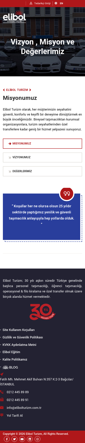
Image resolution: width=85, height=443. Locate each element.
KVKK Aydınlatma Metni (19, 345)
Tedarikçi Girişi (40, 3)
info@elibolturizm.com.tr (24, 408)
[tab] (42, 144)
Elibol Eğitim (11, 352)
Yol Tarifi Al (15, 415)
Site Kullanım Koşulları (18, 330)
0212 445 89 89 (18, 392)
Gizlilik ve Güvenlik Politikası (22, 337)
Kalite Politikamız (14, 359)
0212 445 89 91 (18, 400)
